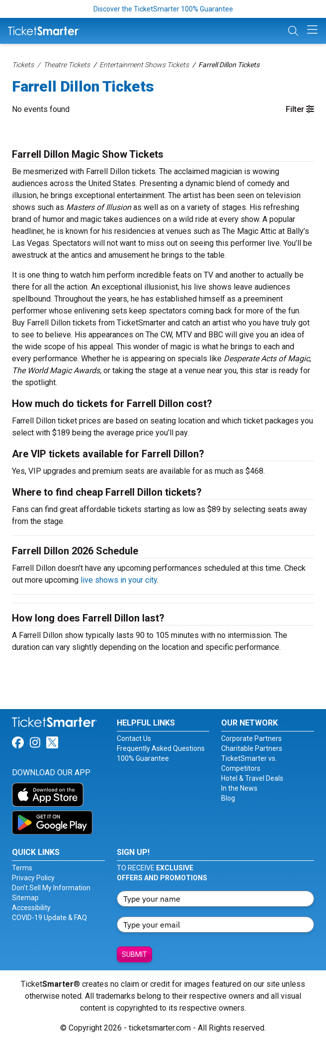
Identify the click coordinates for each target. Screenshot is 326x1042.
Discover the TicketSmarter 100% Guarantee (163, 9)
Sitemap (25, 898)
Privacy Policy (33, 878)
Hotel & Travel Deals (252, 778)
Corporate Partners (251, 738)
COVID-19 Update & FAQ (49, 918)
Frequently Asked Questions (161, 748)
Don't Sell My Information (51, 888)
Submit (134, 954)
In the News (239, 788)
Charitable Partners (251, 748)
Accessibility (31, 908)
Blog (228, 798)
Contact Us (134, 738)
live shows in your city (119, 580)
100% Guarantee (143, 758)
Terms (22, 868)
